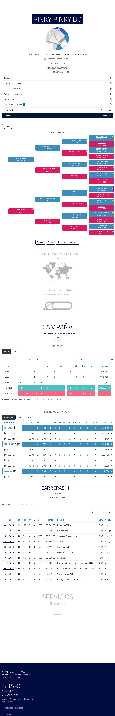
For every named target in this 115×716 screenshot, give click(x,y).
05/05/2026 (8, 525)
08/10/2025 (8, 547)
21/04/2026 (8, 530)
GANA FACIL (102, 143)
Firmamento (106, 115)
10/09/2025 (8, 552)
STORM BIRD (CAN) (102, 161)
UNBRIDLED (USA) (75, 140)
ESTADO (30, 417)
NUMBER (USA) (102, 219)
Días (109, 512)
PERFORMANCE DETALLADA (57, 497)
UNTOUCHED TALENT (48, 169)
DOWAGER (101, 207)
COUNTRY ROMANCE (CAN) (101, 194)
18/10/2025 (8, 541)
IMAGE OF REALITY (101, 155)
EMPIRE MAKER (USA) (48, 146)
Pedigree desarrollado (68, 242)
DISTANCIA (8, 417)
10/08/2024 (8, 557)
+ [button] (24, 104)
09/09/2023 (8, 568)
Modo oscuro (12, 695)
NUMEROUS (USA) (75, 215)
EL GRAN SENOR (101, 149)
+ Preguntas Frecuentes (12, 707)
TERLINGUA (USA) (101, 167)
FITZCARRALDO (102, 225)
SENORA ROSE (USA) (101, 231)
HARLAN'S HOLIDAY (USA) (76, 54)
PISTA (19, 417)
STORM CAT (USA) (74, 163)
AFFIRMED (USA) (101, 200)
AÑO (15, 351)
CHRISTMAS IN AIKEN (75, 203)
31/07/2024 (8, 563)
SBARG (11, 4)
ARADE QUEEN (75, 175)
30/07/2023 (8, 579)
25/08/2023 (8, 573)
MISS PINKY (48, 220)
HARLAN (75, 192)
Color (40, 242)
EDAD (6, 351)
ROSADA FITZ (75, 226)
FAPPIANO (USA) (101, 137)
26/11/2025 (8, 536)
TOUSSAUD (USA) (74, 152)
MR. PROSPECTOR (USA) (101, 213)
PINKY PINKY (56, 54)
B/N (50, 242)
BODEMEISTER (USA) (40, 54)
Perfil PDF (8, 128)
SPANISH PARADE (101, 180)
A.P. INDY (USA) (102, 174)
